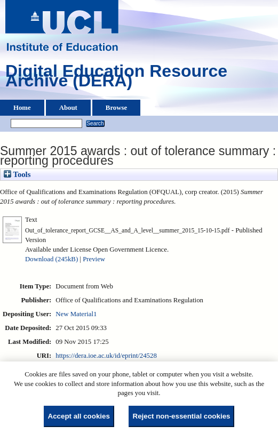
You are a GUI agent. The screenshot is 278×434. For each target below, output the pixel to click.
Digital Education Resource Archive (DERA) (116, 78)
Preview (94, 259)
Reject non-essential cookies (182, 416)
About (68, 107)
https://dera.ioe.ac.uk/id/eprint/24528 (105, 355)
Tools (17, 174)
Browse (116, 107)
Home (22, 107)
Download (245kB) (51, 259)
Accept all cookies (79, 416)
